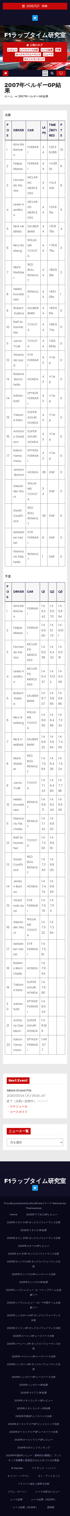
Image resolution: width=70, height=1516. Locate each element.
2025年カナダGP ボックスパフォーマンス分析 (33, 1253)
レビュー (12, 49)
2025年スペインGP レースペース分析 (33, 1336)
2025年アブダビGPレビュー (41, 1214)
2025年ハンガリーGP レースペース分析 (34, 1377)
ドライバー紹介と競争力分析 (33, 1484)
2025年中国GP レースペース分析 (33, 1416)
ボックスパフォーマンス (28, 54)
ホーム (8, 96)
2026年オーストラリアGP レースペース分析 (33, 1432)
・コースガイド (17, 1112)
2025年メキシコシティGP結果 (33, 1408)
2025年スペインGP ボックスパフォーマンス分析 (33, 1328)
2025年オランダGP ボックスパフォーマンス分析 (33, 1238)
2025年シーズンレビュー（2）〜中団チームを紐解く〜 (33, 1305)
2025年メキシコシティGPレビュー (33, 1400)
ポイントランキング (34, 59)
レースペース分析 (29, 49)
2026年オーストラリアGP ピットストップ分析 (33, 1424)
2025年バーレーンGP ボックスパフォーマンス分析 (33, 1346)
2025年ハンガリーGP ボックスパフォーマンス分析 (33, 1366)
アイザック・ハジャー (44, 1468)
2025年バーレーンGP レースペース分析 (34, 1356)
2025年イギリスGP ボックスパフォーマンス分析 (33, 1222)
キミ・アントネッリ (49, 1476)
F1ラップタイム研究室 (35, 35)
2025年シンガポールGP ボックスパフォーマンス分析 (33, 1318)
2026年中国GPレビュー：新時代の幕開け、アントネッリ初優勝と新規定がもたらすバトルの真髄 (33, 1458)
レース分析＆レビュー (48, 1491)
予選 (58, 49)
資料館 (50, 1507)
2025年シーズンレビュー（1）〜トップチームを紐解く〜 (33, 1292)
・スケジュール (17, 1106)
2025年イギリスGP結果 (34, 1230)
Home (13, 1214)
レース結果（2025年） (44, 1499)
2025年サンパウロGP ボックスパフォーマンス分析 (33, 1264)
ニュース (48, 54)
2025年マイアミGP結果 (34, 1392)
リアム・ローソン (17, 1491)
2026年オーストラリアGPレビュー (33, 1439)
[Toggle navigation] (45, 73)
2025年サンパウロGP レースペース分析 (34, 1274)
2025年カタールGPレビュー (33, 1246)
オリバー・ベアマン (18, 1476)
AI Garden (17, 1468)
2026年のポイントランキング (33, 1447)
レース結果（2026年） (25, 1507)
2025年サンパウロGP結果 (33, 1282)
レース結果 (47, 49)
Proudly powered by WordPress (23, 1203)
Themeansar (34, 1208)
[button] (52, 73)
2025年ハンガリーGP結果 (33, 1385)
